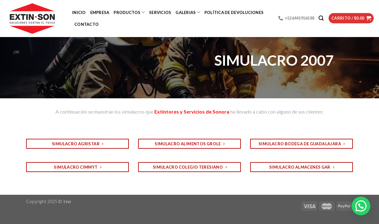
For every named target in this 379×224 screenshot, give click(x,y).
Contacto (86, 24)
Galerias (187, 12)
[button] (361, 206)
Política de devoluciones (234, 12)
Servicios (160, 12)
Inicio (79, 12)
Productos (129, 12)
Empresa (100, 12)
